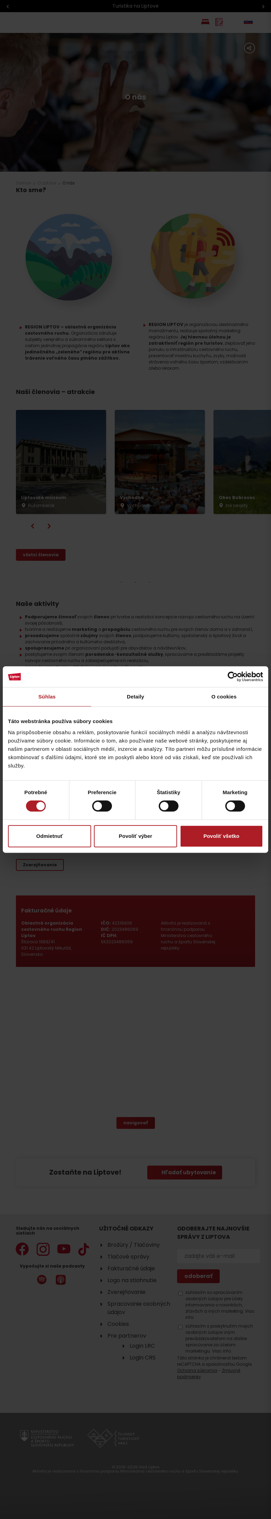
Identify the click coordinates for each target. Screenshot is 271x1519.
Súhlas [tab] (47, 697)
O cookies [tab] (224, 697)
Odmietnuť (49, 836)
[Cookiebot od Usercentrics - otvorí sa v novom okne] (232, 676)
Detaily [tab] (135, 697)
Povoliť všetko (221, 836)
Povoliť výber (135, 836)
